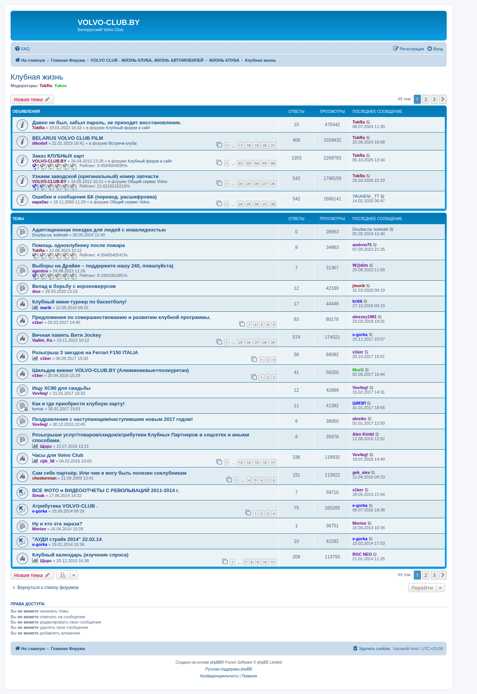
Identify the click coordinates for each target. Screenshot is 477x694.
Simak (38, 495)
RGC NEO (362, 554)
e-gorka (360, 334)
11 (273, 562)
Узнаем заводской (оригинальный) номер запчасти (95, 176)
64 (257, 163)
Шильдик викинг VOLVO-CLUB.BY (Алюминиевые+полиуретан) (110, 370)
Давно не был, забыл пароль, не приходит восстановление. (106, 122)
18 (249, 145)
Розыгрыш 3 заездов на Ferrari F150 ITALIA (85, 352)
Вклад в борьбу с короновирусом (74, 286)
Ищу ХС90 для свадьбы (61, 388)
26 (257, 183)
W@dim (360, 265)
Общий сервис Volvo (147, 181)
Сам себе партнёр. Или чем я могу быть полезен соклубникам (109, 473)
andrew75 (362, 244)
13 (240, 462)
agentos (40, 271)
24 (240, 183)
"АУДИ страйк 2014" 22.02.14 (66, 539)
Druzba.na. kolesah (50, 235)
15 (257, 462)
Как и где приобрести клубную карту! (78, 403)
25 (249, 183)
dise (36, 291)
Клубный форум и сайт (128, 127)
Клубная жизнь (37, 77)
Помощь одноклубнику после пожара (78, 245)
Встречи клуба (123, 143)
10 (265, 562)
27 (265, 183)
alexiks (359, 418)
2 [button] (425, 99)
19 (257, 145)
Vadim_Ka (42, 340)
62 (240, 163)
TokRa (45, 85)
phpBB (215, 662)
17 (240, 145)
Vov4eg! (40, 393)
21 (273, 145)
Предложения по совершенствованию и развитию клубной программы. (121, 317)
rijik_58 (47, 461)
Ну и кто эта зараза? (57, 524)
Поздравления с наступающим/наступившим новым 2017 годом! (112, 419)
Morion (39, 529)
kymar (38, 408)
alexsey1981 (364, 316)
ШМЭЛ (359, 403)
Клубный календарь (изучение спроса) (80, 555)
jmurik (358, 285)
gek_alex (361, 472)
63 (249, 163)
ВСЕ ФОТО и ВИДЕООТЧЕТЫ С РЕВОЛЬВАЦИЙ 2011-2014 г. (105, 490)
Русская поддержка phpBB (228, 669)
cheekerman (44, 478)
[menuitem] (22, 48)
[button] (443, 99)
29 (273, 342)
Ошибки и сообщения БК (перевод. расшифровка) (94, 197)
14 (249, 462)
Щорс (46, 446)
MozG (358, 369)
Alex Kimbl (363, 434)
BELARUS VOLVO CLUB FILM (67, 138)
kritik (357, 301)
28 (273, 183)
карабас (40, 202)
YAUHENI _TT (365, 196)
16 (265, 462)
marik (45, 307)
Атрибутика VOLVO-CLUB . (65, 506)
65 (265, 163)
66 (273, 163)
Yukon (60, 85)
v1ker (37, 322)
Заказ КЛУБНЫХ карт (58, 156)
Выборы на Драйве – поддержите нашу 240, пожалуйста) (102, 266)
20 (265, 145)
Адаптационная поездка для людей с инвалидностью (99, 230)
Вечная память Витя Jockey (66, 335)
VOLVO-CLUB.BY (49, 161)
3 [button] (434, 99)
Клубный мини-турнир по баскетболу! (79, 302)
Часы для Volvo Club (57, 455)
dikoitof (39, 143)
